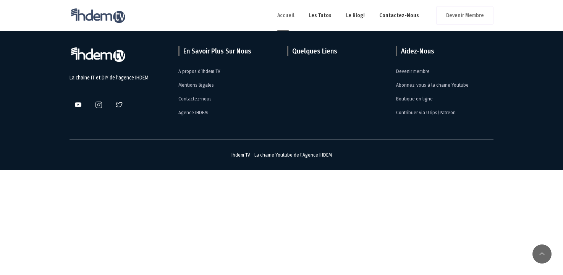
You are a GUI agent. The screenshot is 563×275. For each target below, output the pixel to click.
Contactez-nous (399, 15)
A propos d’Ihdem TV (199, 71)
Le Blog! (355, 15)
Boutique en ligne (414, 99)
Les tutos (320, 15)
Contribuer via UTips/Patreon (426, 112)
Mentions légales (196, 85)
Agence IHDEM (193, 112)
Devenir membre (465, 15)
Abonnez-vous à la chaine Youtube (432, 85)
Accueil (285, 15)
